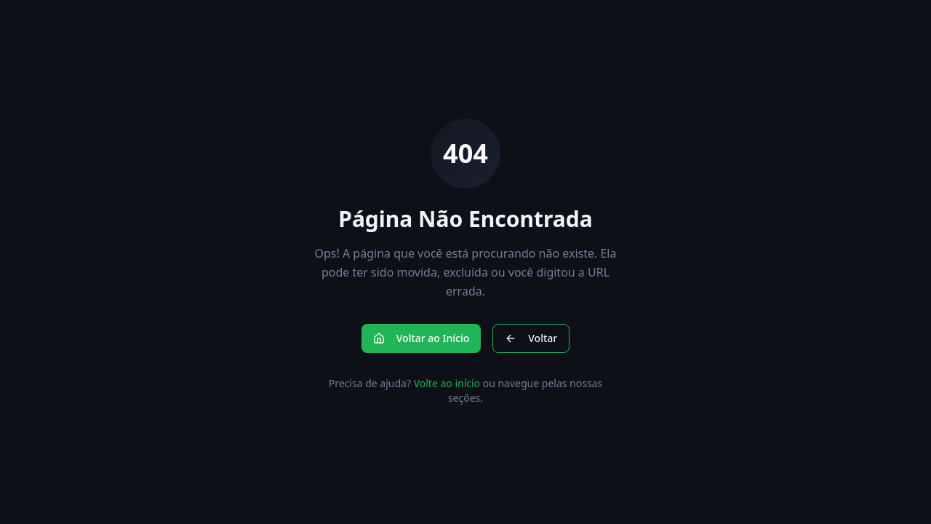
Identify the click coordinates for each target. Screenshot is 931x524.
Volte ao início (447, 383)
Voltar (531, 338)
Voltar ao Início (421, 338)
